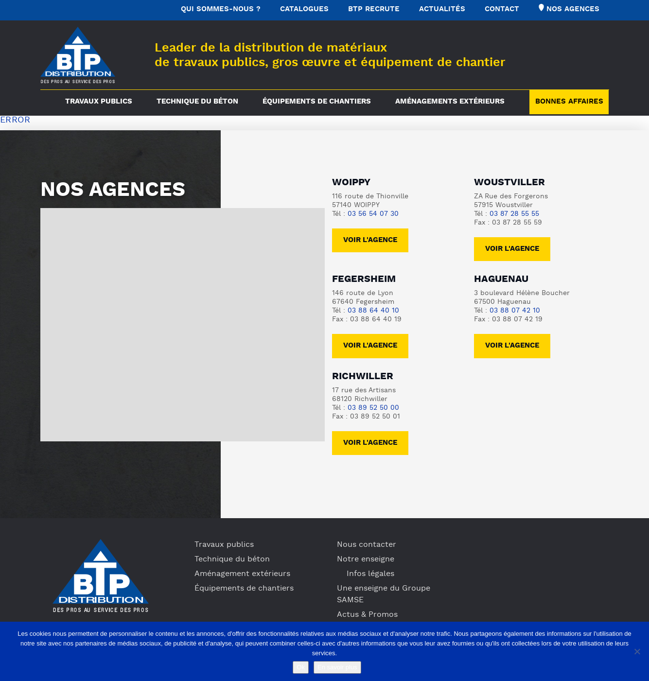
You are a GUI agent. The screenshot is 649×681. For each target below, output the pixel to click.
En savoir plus (337, 667)
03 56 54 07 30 (373, 214)
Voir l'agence (370, 240)
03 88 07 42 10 (515, 310)
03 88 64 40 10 (373, 310)
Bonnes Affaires (569, 102)
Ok (301, 667)
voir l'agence (512, 249)
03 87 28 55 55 (514, 214)
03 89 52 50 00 (373, 408)
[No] (637, 651)
